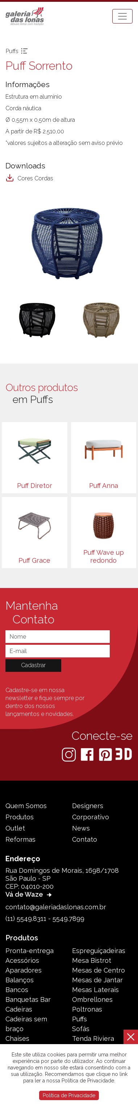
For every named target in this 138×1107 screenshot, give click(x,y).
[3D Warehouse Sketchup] (124, 754)
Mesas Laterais (95, 990)
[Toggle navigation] (122, 16)
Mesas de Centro (98, 970)
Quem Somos (26, 806)
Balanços (19, 980)
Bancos (16, 990)
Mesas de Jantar (97, 980)
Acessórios (22, 960)
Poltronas (87, 1009)
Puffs (79, 1019)
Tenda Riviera (93, 1038)
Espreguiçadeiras (98, 950)
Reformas (20, 839)
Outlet (15, 828)
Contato (84, 839)
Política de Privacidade (69, 1095)
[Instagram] (69, 754)
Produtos (19, 817)
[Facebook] (87, 754)
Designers (87, 806)
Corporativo (90, 817)
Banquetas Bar (28, 999)
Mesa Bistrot (91, 960)
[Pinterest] (106, 754)
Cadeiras (18, 1009)
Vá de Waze (29, 894)
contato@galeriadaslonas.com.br (55, 907)
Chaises (17, 1038)
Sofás (80, 1029)
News (81, 828)
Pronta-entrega (29, 950)
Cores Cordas (29, 178)
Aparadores (23, 970)
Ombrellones (92, 999)
